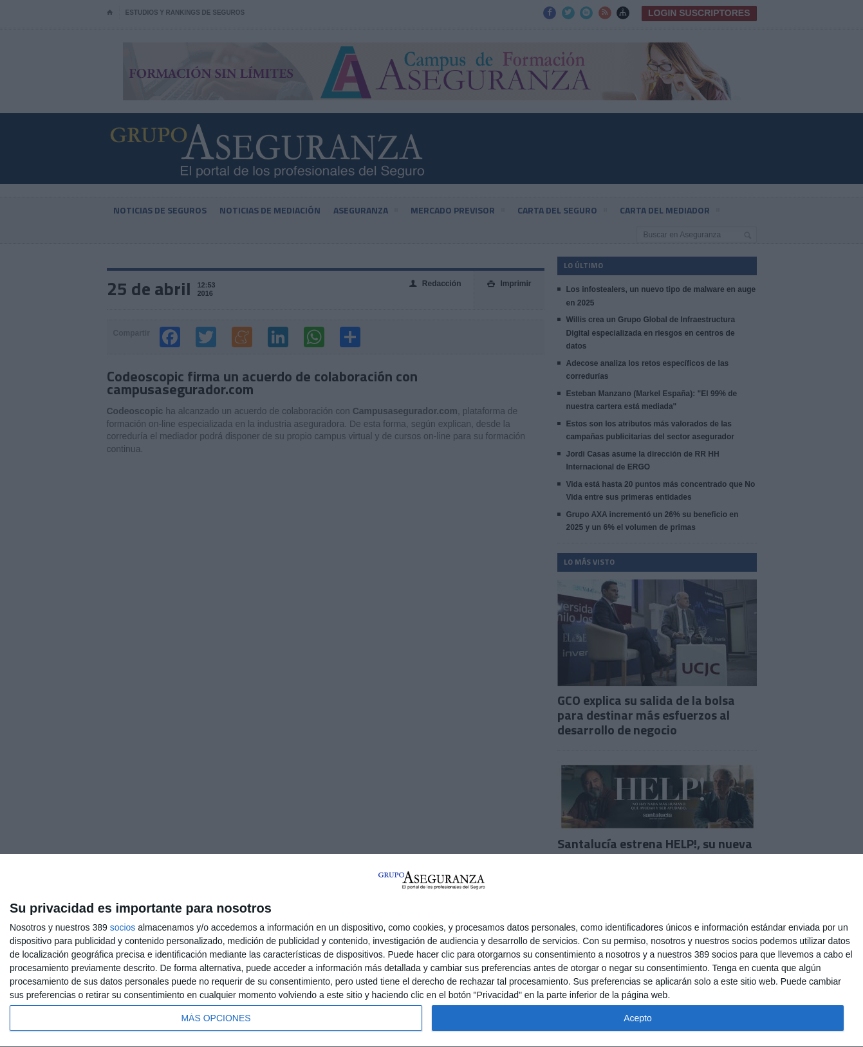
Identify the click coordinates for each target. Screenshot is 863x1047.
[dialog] (431, 951)
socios (123, 927)
